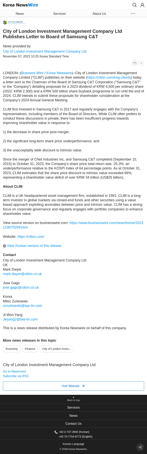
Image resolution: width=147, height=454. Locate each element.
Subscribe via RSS (16, 376)
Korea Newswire (59, 73)
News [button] (20, 14)
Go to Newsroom (14, 371)
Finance (30, 348)
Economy (12, 348)
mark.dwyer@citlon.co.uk (22, 274)
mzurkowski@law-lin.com (22, 306)
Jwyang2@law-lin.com (20, 319)
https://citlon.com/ (30, 237)
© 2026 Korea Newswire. (73, 449)
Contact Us (73, 423)
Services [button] (59, 14)
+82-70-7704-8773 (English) (76, 436)
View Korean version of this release (32, 246)
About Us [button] (99, 14)
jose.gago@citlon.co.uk (21, 287)
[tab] (73, 408)
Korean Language (73, 443)
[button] (134, 5)
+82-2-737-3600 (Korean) (74, 431)
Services (73, 407)
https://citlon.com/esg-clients (109, 77)
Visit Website (73, 386)
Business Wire (32, 73)
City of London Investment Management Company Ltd (44, 51)
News (73, 416)
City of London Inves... (56, 348)
